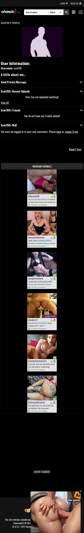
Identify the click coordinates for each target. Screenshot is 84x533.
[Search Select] (55, 12)
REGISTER (76, 3)
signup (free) (71, 132)
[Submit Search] (66, 12)
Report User (75, 149)
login (58, 132)
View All (5, 103)
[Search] (37, 12)
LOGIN (64, 3)
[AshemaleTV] (10, 12)
